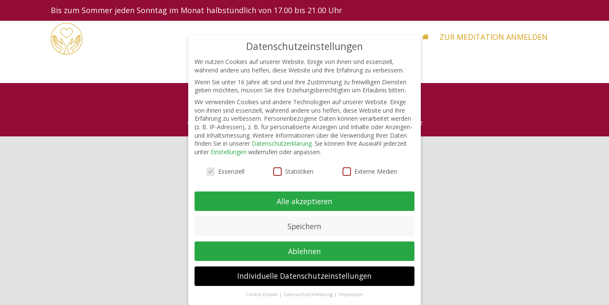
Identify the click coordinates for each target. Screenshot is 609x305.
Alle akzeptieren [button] (304, 206)
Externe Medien (370, 177)
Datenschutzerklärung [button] (309, 300)
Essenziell (225, 177)
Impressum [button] (351, 300)
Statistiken (293, 177)
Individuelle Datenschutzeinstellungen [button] (304, 281)
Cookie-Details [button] (262, 300)
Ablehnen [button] (304, 256)
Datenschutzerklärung (282, 149)
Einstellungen (229, 157)
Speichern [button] (304, 231)
